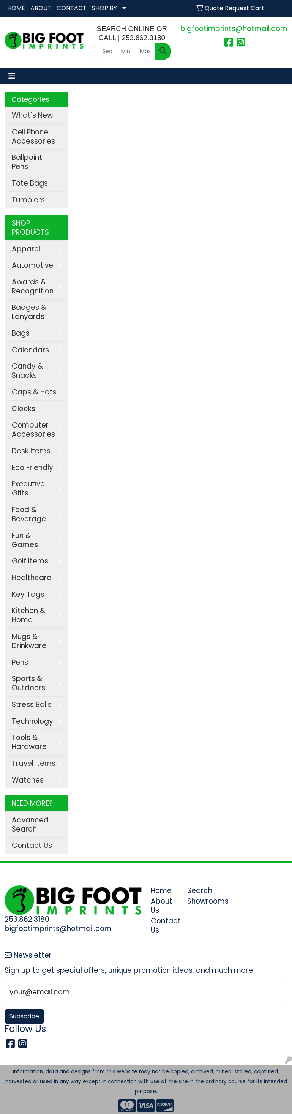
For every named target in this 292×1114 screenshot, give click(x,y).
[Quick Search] (105, 51)
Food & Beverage (29, 514)
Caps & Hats (34, 392)
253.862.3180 (27, 919)
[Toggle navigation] (12, 76)
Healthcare (31, 578)
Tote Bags (30, 183)
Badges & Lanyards (29, 312)
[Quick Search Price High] (145, 51)
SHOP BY (104, 8)
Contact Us (32, 845)
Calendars (30, 350)
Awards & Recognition (33, 286)
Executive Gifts (28, 488)
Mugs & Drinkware (29, 641)
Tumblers (28, 200)
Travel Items (33, 763)
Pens (20, 662)
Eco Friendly (32, 467)
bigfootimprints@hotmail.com (233, 29)
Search (199, 890)
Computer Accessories (33, 429)
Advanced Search (30, 824)
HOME (16, 8)
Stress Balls (32, 704)
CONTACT (72, 8)
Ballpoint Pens (27, 162)
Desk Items (31, 451)
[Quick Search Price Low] (126, 51)
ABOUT (40, 8)
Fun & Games (25, 540)
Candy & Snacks (27, 370)
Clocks (23, 409)
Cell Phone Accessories (33, 136)
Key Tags (28, 594)
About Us (161, 905)
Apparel (26, 249)
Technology (32, 721)
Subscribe (24, 1016)
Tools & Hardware (29, 742)
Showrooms (201, 901)
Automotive (32, 265)
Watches (28, 780)
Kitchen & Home (28, 615)
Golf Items (30, 561)
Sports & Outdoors (28, 683)
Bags (21, 333)
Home (161, 890)
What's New (32, 115)
